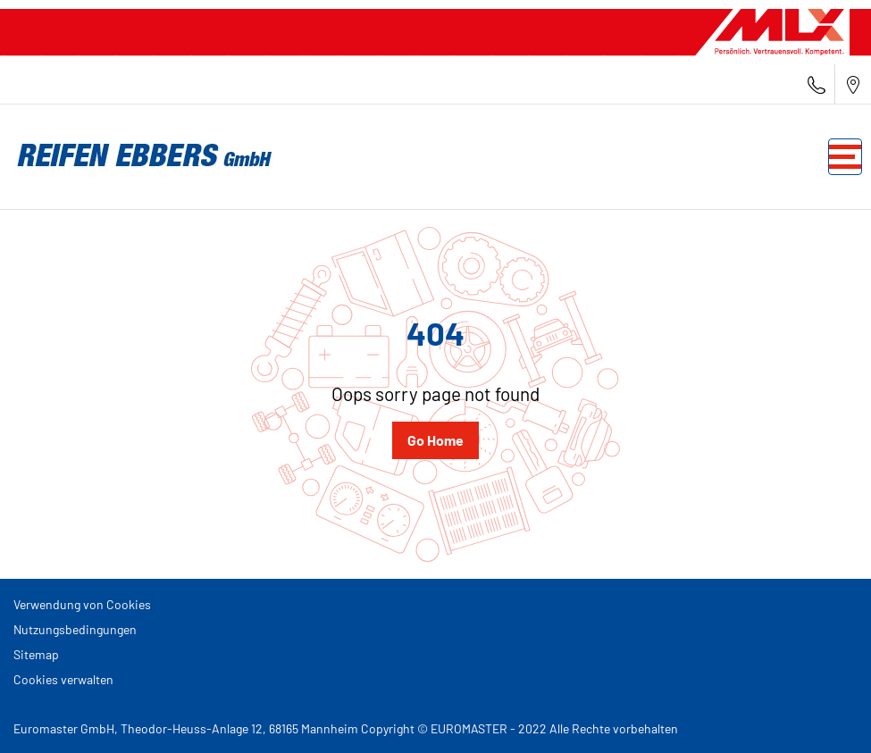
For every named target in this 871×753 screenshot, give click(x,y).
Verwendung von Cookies (82, 604)
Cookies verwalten (63, 679)
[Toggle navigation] (845, 156)
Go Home (435, 439)
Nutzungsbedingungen (75, 629)
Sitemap (36, 654)
